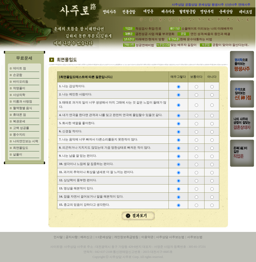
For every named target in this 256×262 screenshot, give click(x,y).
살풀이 (17, 154)
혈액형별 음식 (22, 108)
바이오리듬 (20, 81)
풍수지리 (19, 134)
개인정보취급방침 (126, 237)
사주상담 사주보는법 (170, 237)
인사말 (58, 237)
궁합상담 (191, 4)
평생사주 (218, 4)
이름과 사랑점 (22, 101)
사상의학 (19, 95)
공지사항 (72, 237)
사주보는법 (194, 237)
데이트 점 (19, 68)
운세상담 (204, 4)
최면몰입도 (20, 148)
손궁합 (17, 75)
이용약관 (147, 237)
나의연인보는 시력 (25, 141)
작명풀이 (19, 88)
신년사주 (231, 4)
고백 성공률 (21, 128)
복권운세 (19, 121)
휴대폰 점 (19, 114)
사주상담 (178, 4)
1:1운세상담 (103, 237)
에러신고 (86, 237)
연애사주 (244, 4)
